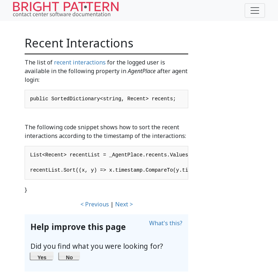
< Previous (94, 204)
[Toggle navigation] (255, 10)
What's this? (165, 223)
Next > (124, 204)
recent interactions (80, 62)
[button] (42, 256)
